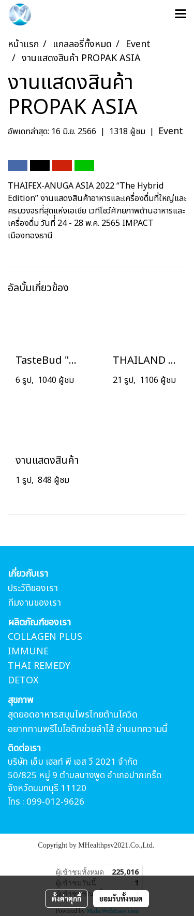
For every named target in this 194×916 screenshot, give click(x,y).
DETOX (23, 681)
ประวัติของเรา (33, 588)
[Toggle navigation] (180, 14)
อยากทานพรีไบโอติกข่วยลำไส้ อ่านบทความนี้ (88, 729)
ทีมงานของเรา (34, 603)
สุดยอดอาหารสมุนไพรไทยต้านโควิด (73, 715)
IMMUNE (28, 652)
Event (170, 131)
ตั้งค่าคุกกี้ (66, 898)
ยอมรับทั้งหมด (121, 898)
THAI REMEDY (39, 666)
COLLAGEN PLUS (45, 637)
